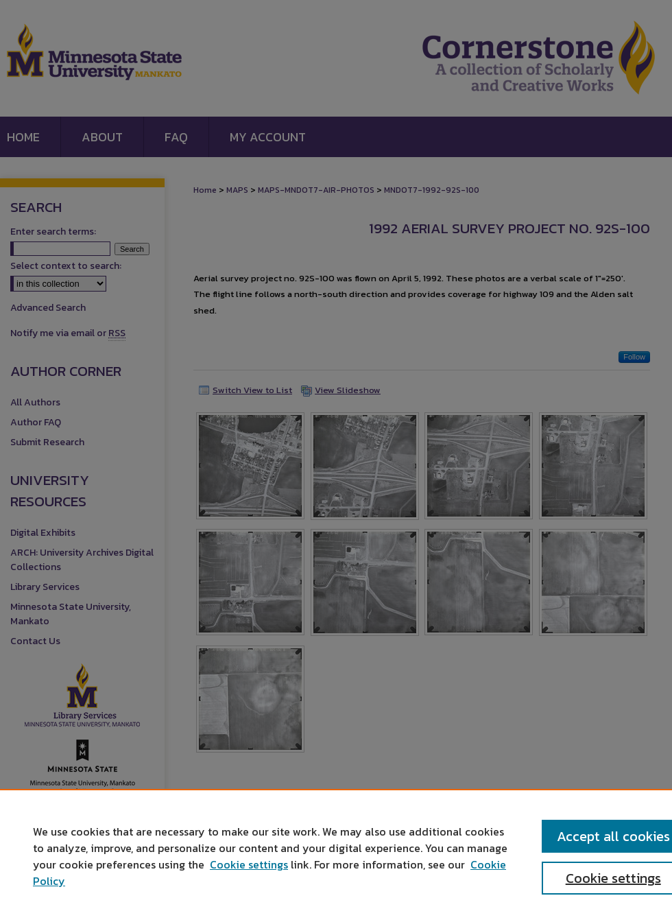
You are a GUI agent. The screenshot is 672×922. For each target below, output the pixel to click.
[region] (336, 855)
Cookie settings (249, 864)
